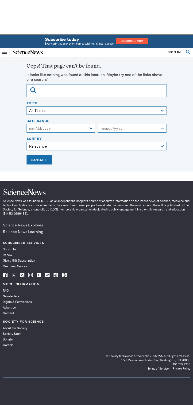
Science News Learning (23, 231)
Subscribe (9, 249)
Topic (32, 103)
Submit (39, 160)
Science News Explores (23, 225)
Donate (8, 339)
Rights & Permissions (17, 302)
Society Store (12, 334)
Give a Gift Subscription (19, 260)
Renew (7, 255)
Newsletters (11, 296)
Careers (8, 345)
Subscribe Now (132, 41)
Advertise (9, 307)
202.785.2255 (181, 364)
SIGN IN (174, 52)
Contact (8, 313)
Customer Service (15, 266)
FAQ (6, 290)
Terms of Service (158, 368)
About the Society (15, 328)
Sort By (34, 139)
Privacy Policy (181, 368)
